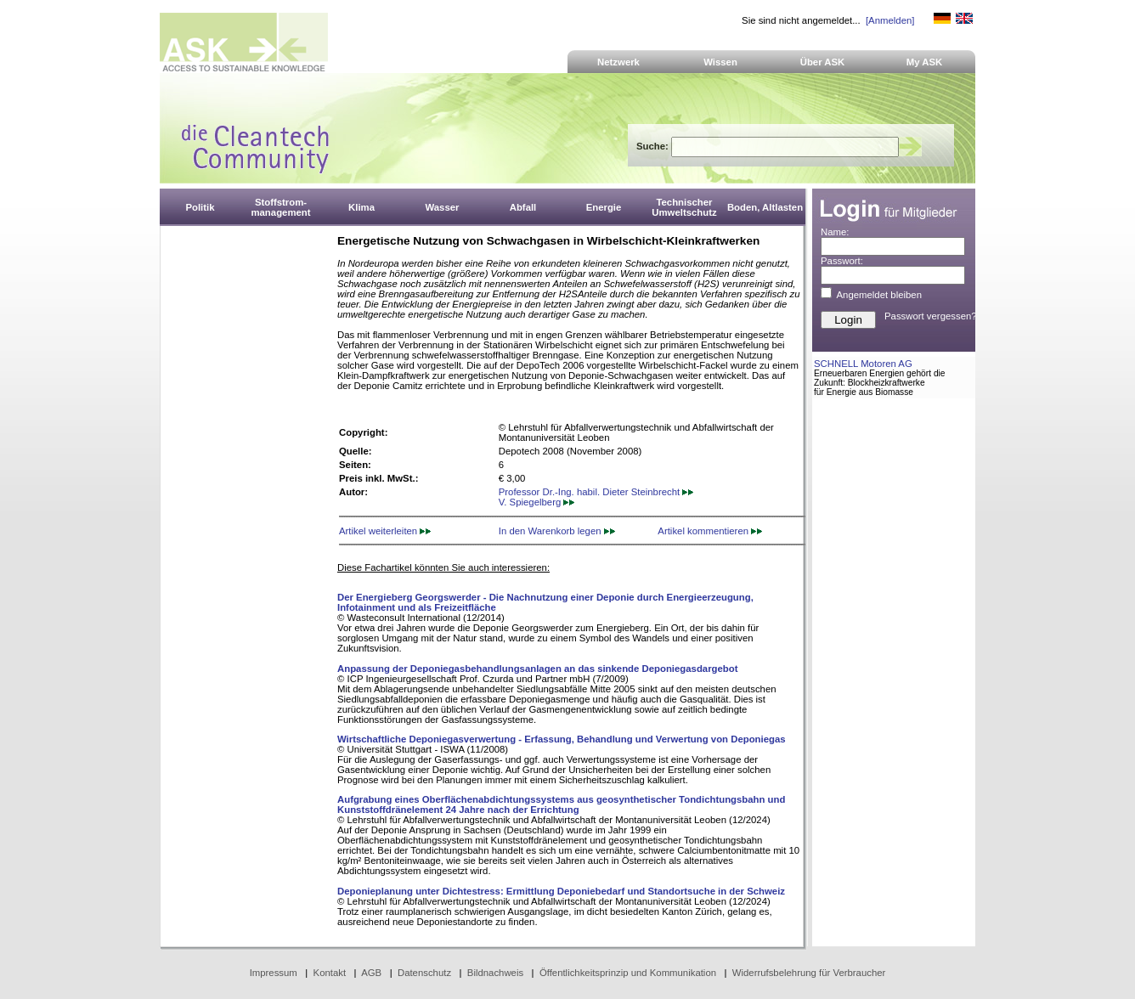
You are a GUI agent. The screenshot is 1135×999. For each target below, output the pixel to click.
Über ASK (822, 62)
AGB (371, 973)
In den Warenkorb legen (557, 531)
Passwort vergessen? (930, 316)
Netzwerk (618, 62)
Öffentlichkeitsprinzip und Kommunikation (627, 973)
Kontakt (330, 973)
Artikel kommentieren (710, 531)
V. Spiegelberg (537, 502)
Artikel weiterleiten (385, 531)
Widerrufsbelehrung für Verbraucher (809, 973)
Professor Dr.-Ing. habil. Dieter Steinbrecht (596, 492)
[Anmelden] (890, 20)
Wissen (720, 62)
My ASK (924, 62)
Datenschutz (424, 973)
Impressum (273, 973)
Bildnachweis (495, 973)
